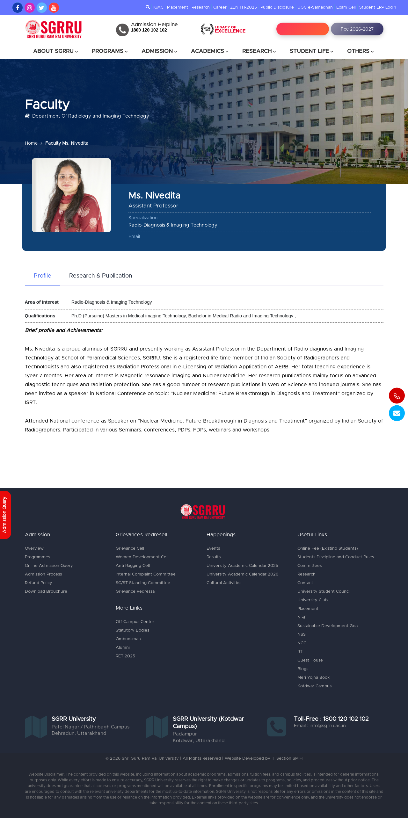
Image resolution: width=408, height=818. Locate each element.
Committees (309, 566)
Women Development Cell (142, 557)
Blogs (302, 669)
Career (220, 7)
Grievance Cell (130, 549)
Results (214, 557)
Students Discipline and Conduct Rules (335, 557)
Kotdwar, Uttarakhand (199, 740)
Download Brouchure (46, 592)
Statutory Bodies (132, 630)
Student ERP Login (377, 7)
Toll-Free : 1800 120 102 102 (331, 719)
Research (201, 7)
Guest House (310, 660)
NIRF (302, 617)
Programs (110, 51)
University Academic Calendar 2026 (242, 574)
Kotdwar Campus (314, 686)
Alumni (123, 648)
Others (361, 51)
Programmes (37, 557)
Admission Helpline (154, 25)
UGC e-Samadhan (315, 7)
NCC (301, 643)
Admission (160, 51)
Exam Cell (346, 7)
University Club (312, 600)
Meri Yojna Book (313, 678)
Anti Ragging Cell (133, 566)
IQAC (158, 7)
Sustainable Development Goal (328, 626)
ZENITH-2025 (243, 7)
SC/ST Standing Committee (143, 583)
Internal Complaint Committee (146, 574)
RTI (300, 652)
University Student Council (324, 592)
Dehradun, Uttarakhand (79, 733)
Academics (210, 51)
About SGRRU (56, 51)
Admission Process (43, 574)
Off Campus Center (135, 622)
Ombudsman (128, 639)
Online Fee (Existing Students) (327, 549)
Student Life (312, 51)
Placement (177, 7)
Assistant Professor (153, 205)
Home (31, 143)
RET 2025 (125, 656)
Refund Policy (38, 583)
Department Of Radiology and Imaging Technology (87, 116)
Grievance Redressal (136, 592)
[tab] (42, 276)
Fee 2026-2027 (357, 29)
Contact (305, 583)
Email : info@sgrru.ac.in (320, 725)
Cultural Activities (224, 583)
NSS (301, 635)
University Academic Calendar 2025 (242, 566)
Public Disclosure (277, 7)
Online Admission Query (49, 566)
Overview (34, 549)
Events (213, 549)
